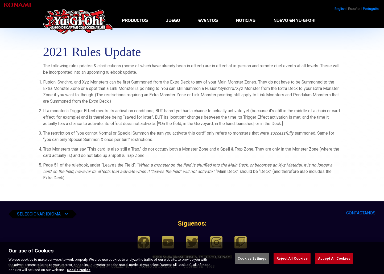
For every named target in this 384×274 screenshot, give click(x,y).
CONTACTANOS (360, 212)
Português (371, 9)
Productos (135, 20)
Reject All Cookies (291, 264)
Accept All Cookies (334, 264)
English (340, 9)
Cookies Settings (252, 264)
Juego (173, 20)
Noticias (245, 20)
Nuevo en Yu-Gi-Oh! (294, 20)
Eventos (208, 20)
